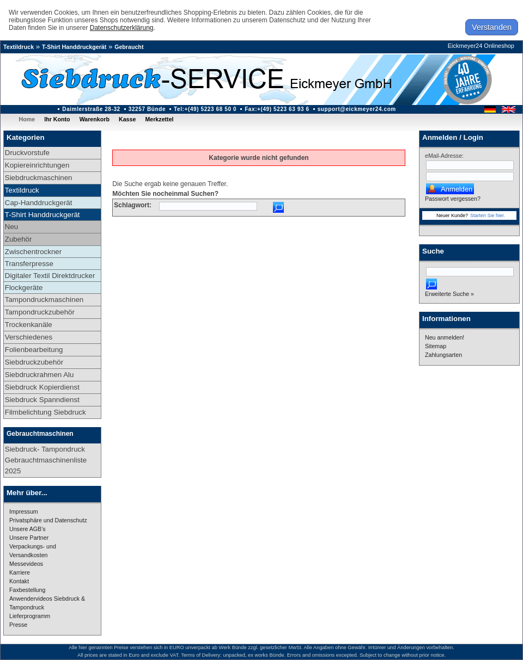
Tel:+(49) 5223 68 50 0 (205, 109)
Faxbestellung (27, 590)
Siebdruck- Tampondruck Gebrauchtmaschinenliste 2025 (46, 460)
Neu (11, 227)
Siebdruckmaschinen (38, 178)
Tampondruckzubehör (40, 312)
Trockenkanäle (28, 324)
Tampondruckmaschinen (44, 299)
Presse (18, 624)
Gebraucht (128, 47)
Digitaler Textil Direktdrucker (50, 276)
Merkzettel (159, 119)
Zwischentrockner (33, 252)
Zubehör (18, 239)
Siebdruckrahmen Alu (39, 375)
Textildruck (18, 47)
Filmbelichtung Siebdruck (45, 412)
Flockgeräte (24, 287)
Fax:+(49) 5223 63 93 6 (277, 109)
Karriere (19, 572)
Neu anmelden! (444, 337)
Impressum (23, 511)
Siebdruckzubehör (34, 362)
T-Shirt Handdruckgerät (74, 47)
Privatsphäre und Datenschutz (48, 520)
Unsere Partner (28, 537)
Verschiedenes (28, 337)
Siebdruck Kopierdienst (42, 387)
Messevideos (26, 563)
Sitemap (435, 346)
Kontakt (19, 581)
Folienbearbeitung (34, 350)
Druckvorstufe (27, 153)
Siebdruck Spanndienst (42, 400)
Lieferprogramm (29, 616)
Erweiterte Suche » (449, 294)
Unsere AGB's (27, 529)
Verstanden (492, 27)
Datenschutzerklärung (122, 28)
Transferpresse (29, 264)
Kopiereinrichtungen (37, 165)
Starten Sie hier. (487, 215)
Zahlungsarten (443, 354)
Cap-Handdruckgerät (38, 203)
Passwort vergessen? (453, 198)
